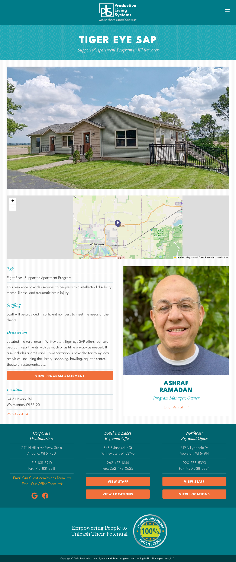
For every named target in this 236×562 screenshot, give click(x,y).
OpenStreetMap (207, 257)
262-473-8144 (118, 463)
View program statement (60, 376)
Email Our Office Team (39, 484)
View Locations (118, 494)
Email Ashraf (173, 407)
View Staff (118, 482)
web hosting (137, 558)
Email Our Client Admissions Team (39, 478)
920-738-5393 (194, 463)
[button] (118, 223)
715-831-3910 (42, 463)
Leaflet (179, 257)
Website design (118, 558)
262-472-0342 (18, 414)
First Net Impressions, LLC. (161, 558)
